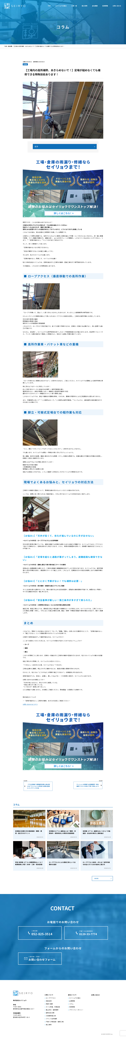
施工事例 (84, 7)
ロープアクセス (51, 1000)
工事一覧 (74, 7)
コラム (71, 1006)
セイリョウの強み (61, 7)
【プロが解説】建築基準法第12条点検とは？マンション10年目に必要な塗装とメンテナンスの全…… (38, 786)
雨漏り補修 (49, 1006)
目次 (36, 146)
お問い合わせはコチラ (30, 704)
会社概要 (95, 7)
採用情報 (105, 7)
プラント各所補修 (51, 1020)
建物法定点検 (50, 1014)
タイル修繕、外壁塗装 (53, 1008)
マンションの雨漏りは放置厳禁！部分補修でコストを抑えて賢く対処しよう (87, 785)
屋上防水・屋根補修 (52, 1011)
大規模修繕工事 (51, 1017)
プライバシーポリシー (76, 1011)
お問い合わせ (117, 7)
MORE (96, 879)
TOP (49, 7)
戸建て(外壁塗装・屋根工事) (55, 1023)
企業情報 (72, 1003)
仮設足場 (49, 1003)
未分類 (25, 64)
